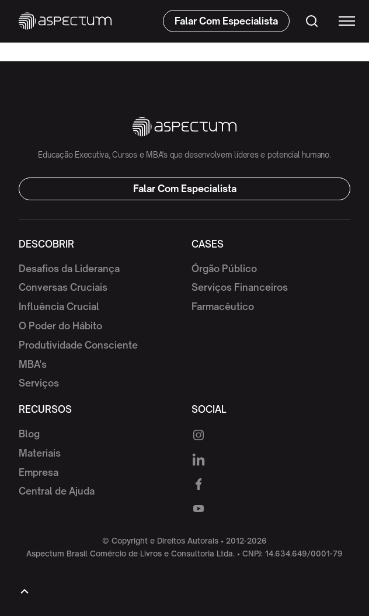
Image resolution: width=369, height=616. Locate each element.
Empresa (38, 472)
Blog (29, 434)
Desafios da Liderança (69, 268)
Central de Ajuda (57, 491)
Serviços (39, 383)
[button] (341, 21)
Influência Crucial (59, 306)
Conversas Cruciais (63, 287)
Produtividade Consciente (78, 345)
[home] (65, 21)
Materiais (40, 453)
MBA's (33, 364)
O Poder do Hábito (60, 326)
